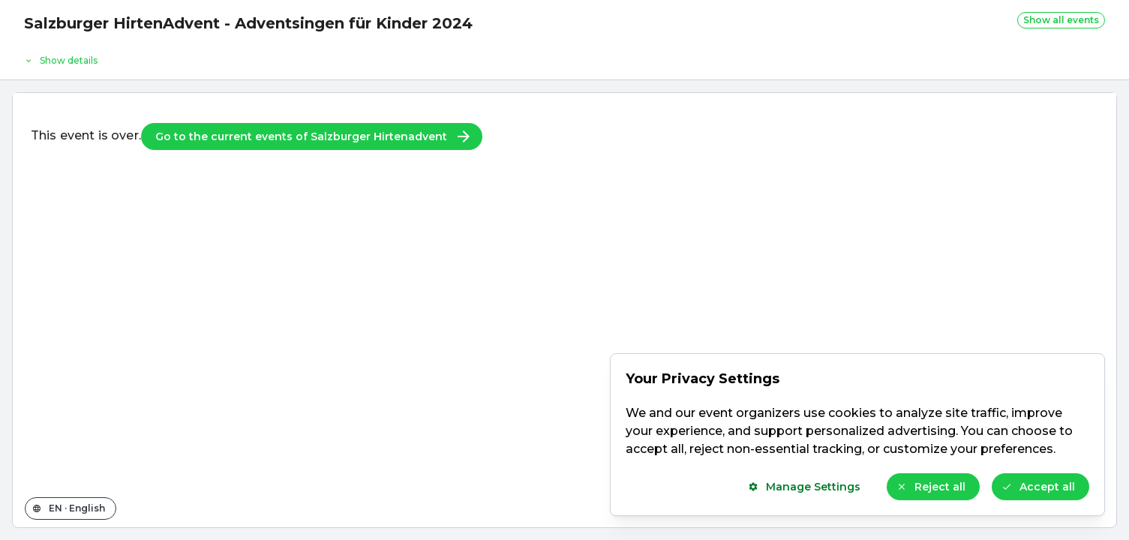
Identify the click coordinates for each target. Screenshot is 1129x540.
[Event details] (564, 57)
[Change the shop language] (70, 508)
